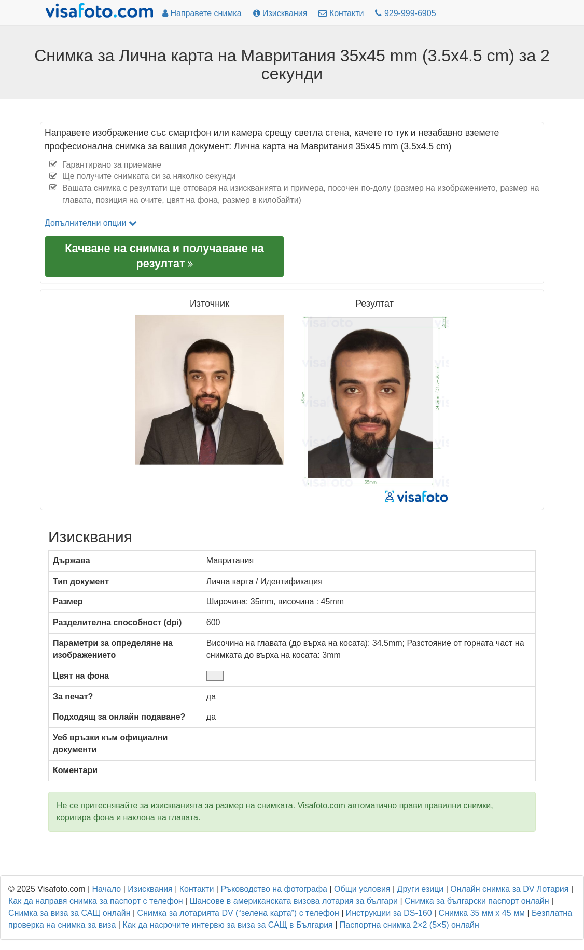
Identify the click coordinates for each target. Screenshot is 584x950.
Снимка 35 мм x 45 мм (482, 912)
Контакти (196, 889)
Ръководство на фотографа (273, 889)
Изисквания (150, 889)
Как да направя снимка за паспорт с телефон (95, 901)
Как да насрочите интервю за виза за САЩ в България (227, 924)
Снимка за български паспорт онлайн (477, 901)
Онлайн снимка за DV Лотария (509, 889)
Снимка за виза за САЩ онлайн (69, 912)
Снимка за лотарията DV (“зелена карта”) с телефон (238, 912)
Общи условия (362, 889)
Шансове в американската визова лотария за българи (294, 901)
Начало (106, 889)
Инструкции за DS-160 (389, 912)
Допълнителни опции (91, 222)
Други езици (420, 889)
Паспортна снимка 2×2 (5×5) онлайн (409, 924)
